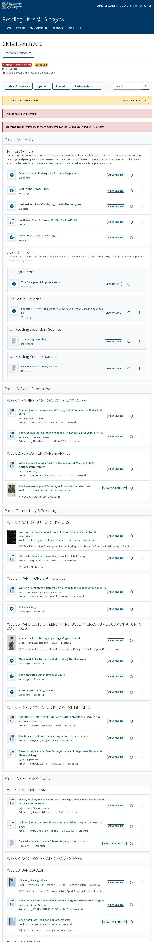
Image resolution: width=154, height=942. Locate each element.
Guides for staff (129, 5)
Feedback (57, 28)
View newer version (135, 100)
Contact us (146, 5)
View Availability (114, 488)
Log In (71, 28)
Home (8, 28)
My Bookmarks (38, 28)
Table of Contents (17, 86)
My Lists (20, 28)
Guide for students (107, 5)
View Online (115, 175)
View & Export (17, 53)
